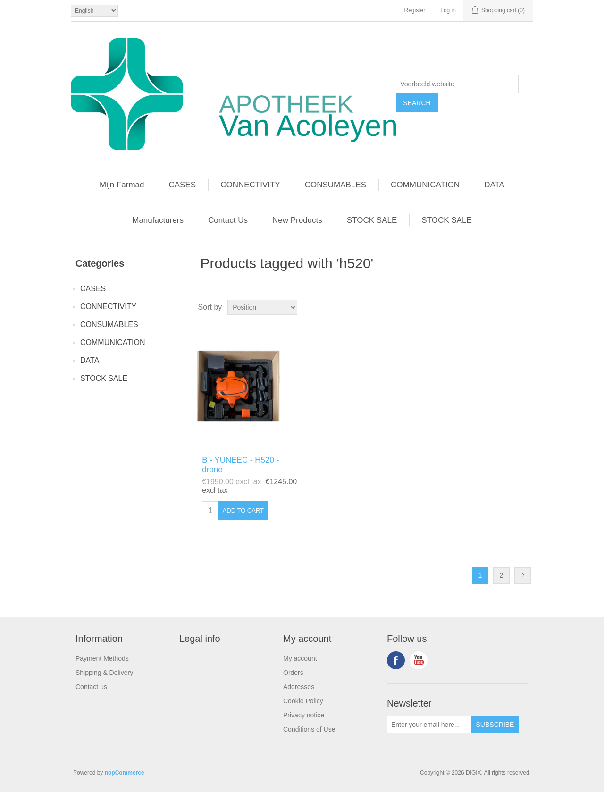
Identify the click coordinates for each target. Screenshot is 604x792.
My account (300, 658)
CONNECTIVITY (108, 307)
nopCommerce (124, 772)
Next (522, 575)
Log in (448, 10)
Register (415, 10)
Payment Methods (102, 658)
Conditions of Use (309, 729)
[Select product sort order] (262, 307)
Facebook (396, 660)
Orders (293, 672)
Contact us (91, 687)
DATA (89, 360)
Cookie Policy (303, 701)
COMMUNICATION (112, 342)
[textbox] (457, 84)
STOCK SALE (103, 378)
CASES (93, 289)
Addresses (298, 687)
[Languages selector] (94, 11)
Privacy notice (303, 715)
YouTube (419, 660)
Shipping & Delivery (104, 672)
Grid (508, 307)
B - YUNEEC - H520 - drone (240, 464)
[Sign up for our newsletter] (429, 724)
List (525, 307)
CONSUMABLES (109, 324)
